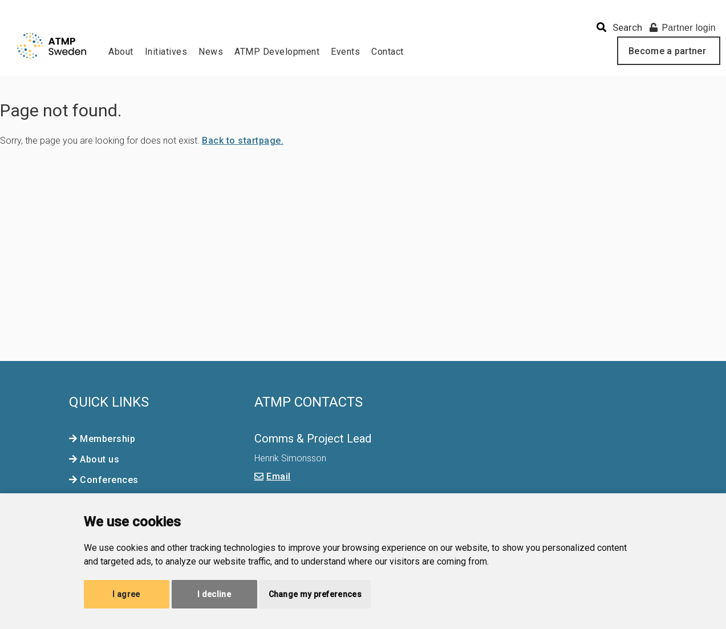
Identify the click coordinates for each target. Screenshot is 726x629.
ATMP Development (276, 51)
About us (99, 459)
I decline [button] (214, 594)
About (120, 51)
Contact (387, 51)
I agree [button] (126, 594)
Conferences (109, 479)
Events (345, 51)
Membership (107, 438)
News (210, 51)
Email (278, 476)
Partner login (683, 28)
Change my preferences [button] (315, 594)
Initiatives (166, 51)
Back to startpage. (242, 140)
